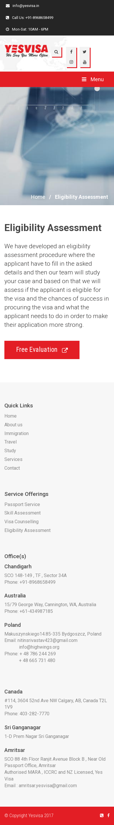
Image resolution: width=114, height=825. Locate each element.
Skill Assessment (22, 513)
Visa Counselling (21, 521)
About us (13, 424)
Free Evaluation (42, 350)
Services (13, 459)
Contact (12, 468)
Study (10, 450)
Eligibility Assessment (27, 530)
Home (38, 197)
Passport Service (22, 504)
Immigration (16, 433)
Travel (10, 442)
